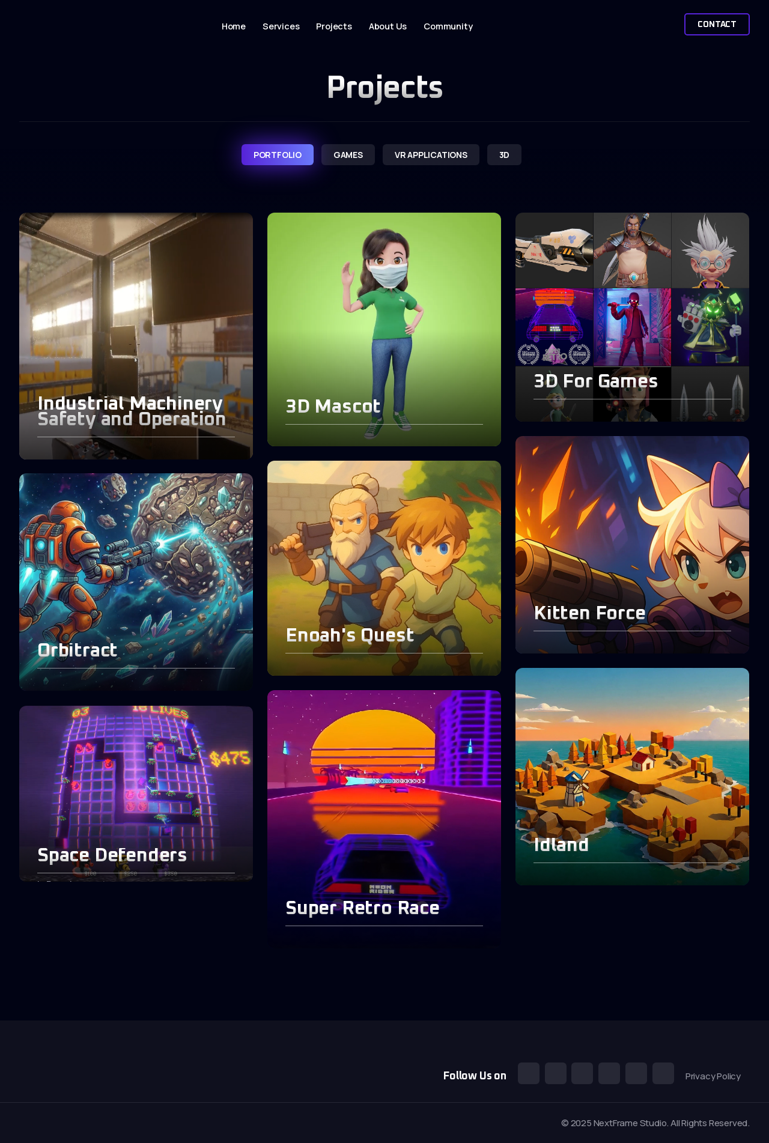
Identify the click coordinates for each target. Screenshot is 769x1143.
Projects (333, 26)
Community (448, 26)
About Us (388, 26)
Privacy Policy (713, 1076)
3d (504, 154)
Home (234, 26)
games (348, 154)
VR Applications (431, 154)
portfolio (278, 154)
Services (281, 26)
